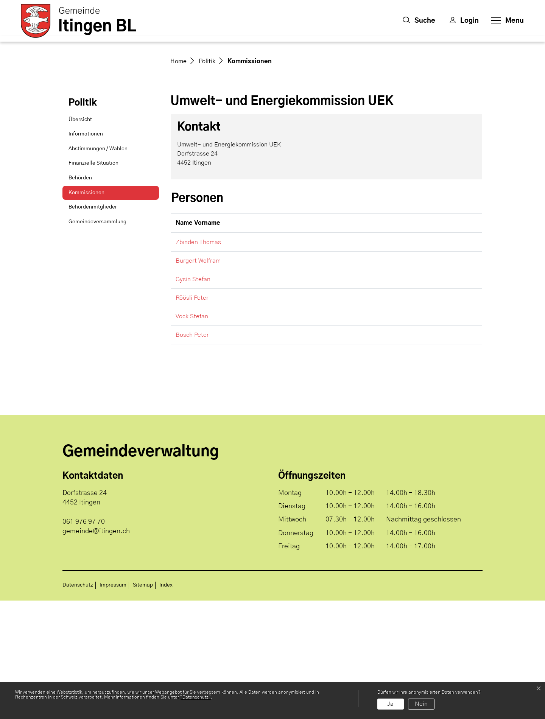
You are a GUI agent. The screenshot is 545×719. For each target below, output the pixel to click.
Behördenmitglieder (93, 325)
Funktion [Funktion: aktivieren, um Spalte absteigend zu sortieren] (295, 342)
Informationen (86, 252)
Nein (421, 704)
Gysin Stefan (193, 398)
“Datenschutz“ (195, 697)
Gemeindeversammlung (97, 340)
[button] (419, 21)
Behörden (80, 296)
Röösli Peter (192, 417)
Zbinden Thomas (198, 361)
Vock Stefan (192, 435)
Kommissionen (87, 313)
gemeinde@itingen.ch (385, 361)
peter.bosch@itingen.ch (388, 454)
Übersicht (80, 238)
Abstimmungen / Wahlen (98, 267)
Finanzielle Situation (93, 282)
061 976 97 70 (83, 640)
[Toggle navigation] (505, 21)
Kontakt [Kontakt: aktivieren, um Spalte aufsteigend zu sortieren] (366, 342)
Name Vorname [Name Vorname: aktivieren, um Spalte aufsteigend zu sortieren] (198, 342)
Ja (390, 704)
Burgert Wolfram (198, 380)
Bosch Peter (192, 454)
